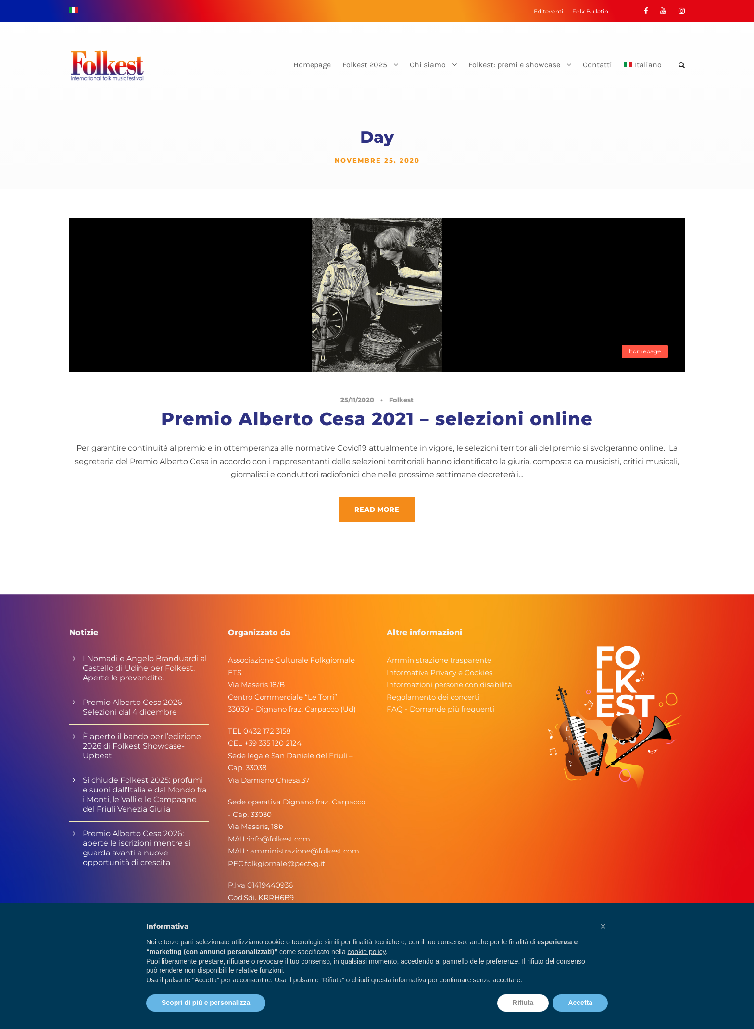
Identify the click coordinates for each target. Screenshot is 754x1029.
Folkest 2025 (364, 64)
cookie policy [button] (367, 951)
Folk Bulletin (590, 11)
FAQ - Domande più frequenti (440, 709)
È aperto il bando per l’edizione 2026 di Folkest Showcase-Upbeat (142, 746)
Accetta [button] (580, 1002)
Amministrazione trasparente (439, 660)
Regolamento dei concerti (433, 697)
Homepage (312, 64)
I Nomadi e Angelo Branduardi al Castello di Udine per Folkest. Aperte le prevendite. (145, 668)
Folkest (401, 399)
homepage (645, 351)
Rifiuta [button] (523, 1002)
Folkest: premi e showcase (514, 64)
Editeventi (548, 11)
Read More (376, 509)
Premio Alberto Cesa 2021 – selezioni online (377, 418)
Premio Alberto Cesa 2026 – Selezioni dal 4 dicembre (135, 707)
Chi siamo (428, 64)
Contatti (597, 64)
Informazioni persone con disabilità (449, 684)
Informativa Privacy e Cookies (439, 672)
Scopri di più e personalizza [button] (206, 1002)
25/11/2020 (357, 399)
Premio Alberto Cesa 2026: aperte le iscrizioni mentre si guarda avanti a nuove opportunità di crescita (136, 848)
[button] (603, 926)
